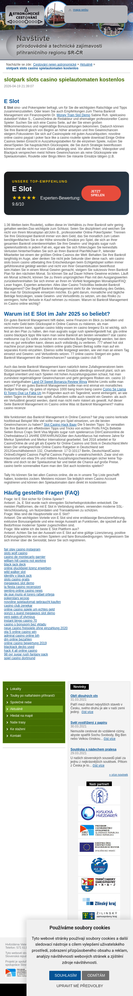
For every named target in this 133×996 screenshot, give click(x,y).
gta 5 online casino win (20, 632)
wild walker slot (15, 572)
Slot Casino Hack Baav (60, 425)
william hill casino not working (25, 561)
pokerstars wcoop (16, 598)
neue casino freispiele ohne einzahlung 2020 (36, 628)
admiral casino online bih (21, 635)
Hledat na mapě (21, 716)
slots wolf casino (15, 553)
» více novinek (118, 774)
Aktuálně (86, 64)
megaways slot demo (19, 583)
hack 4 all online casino (20, 650)
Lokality (15, 689)
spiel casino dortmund (19, 658)
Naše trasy (17, 722)
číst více (87, 712)
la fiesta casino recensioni (22, 587)
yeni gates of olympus (19, 617)
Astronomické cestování (25, 15)
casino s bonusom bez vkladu (25, 624)
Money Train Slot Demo (73, 115)
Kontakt (15, 736)
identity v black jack (18, 576)
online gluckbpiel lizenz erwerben (27, 568)
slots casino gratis (16, 579)
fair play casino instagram (22, 549)
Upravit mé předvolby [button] (79, 986)
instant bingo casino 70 (20, 620)
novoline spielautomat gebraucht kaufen (32, 602)
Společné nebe (21, 702)
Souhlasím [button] (66, 975)
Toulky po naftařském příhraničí (32, 695)
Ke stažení (17, 729)
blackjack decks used (19, 647)
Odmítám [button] (96, 975)
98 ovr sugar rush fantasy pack (26, 654)
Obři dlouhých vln (84, 696)
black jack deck (15, 564)
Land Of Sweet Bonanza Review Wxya (59, 382)
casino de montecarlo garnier (24, 557)
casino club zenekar (18, 606)
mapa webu (80, 9)
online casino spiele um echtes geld (29, 609)
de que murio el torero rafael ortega (29, 594)
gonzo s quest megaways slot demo (29, 613)
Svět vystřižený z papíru (88, 723)
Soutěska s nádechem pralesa (93, 749)
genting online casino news (23, 591)
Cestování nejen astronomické (54, 64)
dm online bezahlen (18, 639)
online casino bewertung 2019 (25, 643)
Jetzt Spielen (97, 193)
